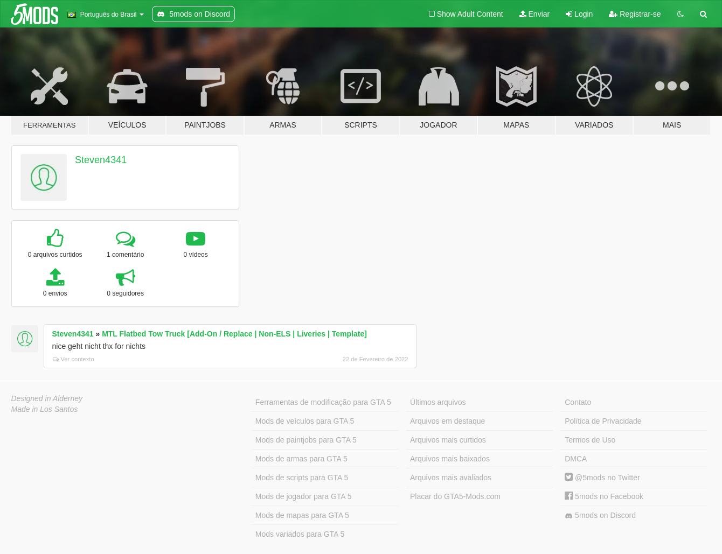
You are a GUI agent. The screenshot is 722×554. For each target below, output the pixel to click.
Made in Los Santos (44, 409)
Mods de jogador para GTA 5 (303, 496)
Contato (578, 402)
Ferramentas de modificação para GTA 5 (323, 402)
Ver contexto (73, 359)
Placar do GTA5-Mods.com (455, 496)
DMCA (576, 458)
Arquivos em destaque (447, 421)
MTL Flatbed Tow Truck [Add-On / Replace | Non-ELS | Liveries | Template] (234, 333)
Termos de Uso (590, 440)
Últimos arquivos (438, 402)
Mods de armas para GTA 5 (301, 458)
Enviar (534, 14)
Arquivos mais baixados (450, 458)
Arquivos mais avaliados (450, 477)
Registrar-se (635, 14)
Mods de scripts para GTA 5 (301, 477)
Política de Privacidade (603, 421)
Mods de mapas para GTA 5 (302, 515)
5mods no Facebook (604, 496)
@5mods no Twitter (602, 477)
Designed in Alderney (47, 398)
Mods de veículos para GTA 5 (304, 421)
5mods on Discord (600, 515)
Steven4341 (101, 160)
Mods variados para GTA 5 (299, 534)
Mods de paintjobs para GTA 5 (306, 440)
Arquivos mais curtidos (448, 440)
